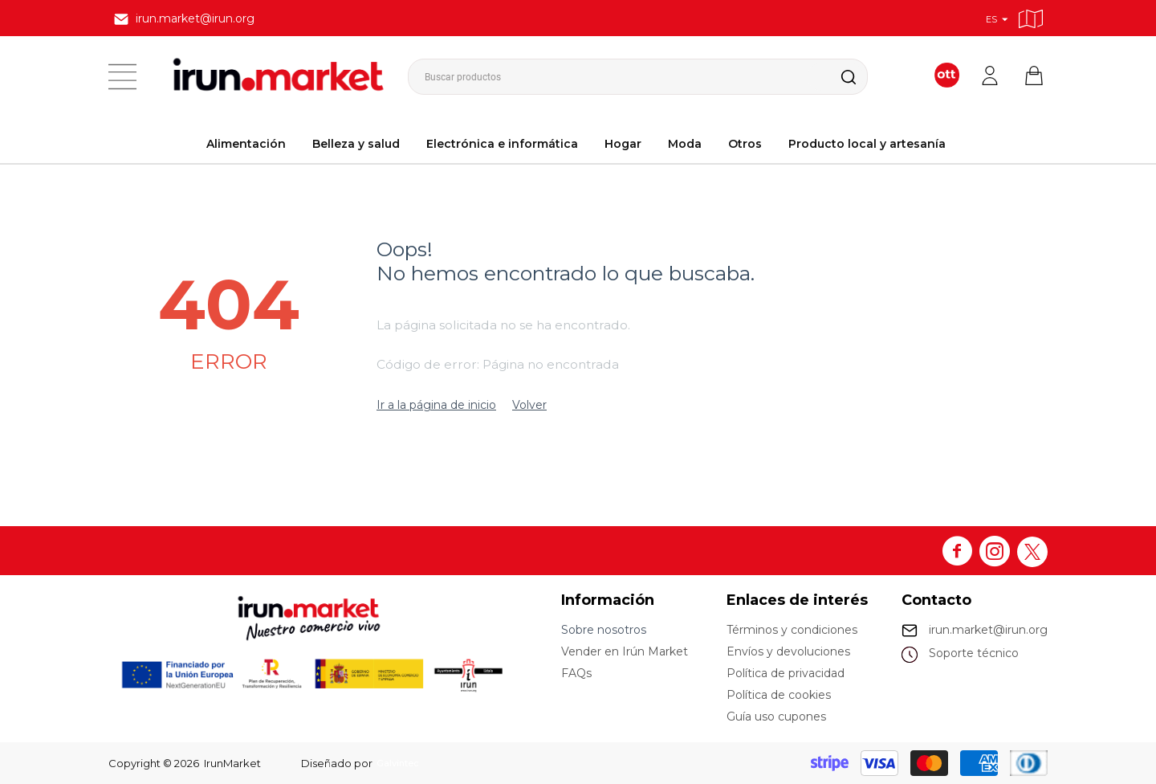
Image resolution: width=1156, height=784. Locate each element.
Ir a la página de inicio (436, 405)
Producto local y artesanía (867, 144)
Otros (745, 144)
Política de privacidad (786, 673)
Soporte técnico (974, 653)
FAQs (576, 673)
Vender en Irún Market (624, 651)
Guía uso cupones (776, 716)
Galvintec (401, 763)
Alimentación (246, 144)
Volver (529, 405)
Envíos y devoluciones (788, 651)
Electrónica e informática (502, 144)
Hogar (622, 144)
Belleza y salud (356, 144)
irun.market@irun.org (988, 630)
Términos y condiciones (792, 630)
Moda (685, 144)
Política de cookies (779, 695)
